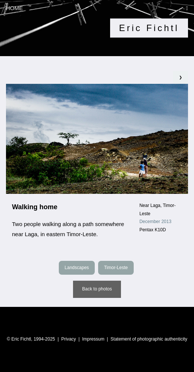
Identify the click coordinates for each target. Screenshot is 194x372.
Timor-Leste (116, 267)
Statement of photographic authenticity (148, 339)
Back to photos (97, 289)
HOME (14, 8)
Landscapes (77, 267)
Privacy (68, 339)
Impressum (93, 339)
